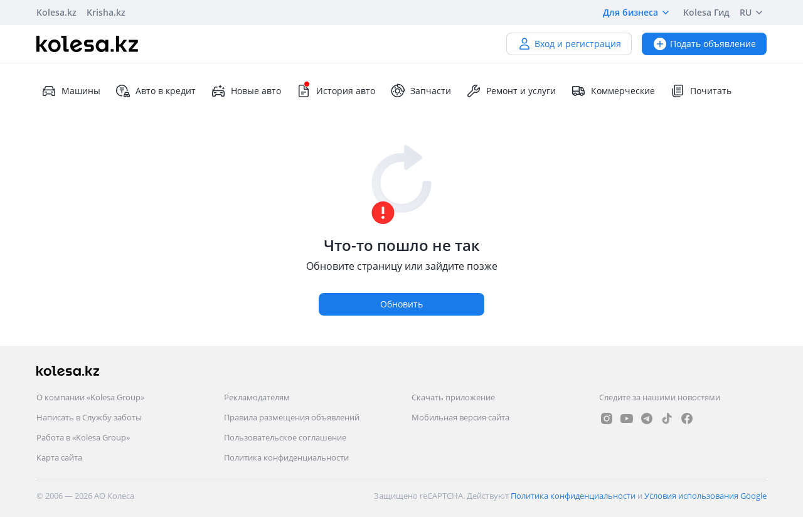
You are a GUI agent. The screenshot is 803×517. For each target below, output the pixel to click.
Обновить (401, 304)
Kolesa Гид (706, 12)
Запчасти (420, 91)
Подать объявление (704, 44)
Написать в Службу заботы (89, 417)
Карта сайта (59, 457)
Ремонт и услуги (511, 91)
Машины (70, 91)
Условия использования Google (705, 495)
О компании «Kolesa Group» (90, 397)
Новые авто (246, 91)
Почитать (700, 91)
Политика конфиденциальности (286, 457)
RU (753, 12)
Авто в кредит (155, 91)
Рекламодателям (257, 397)
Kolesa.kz (56, 12)
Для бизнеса (638, 12)
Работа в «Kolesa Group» (83, 437)
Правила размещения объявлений (291, 417)
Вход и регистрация (569, 44)
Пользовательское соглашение (285, 437)
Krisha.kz (106, 12)
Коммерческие (613, 91)
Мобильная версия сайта (460, 417)
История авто (335, 91)
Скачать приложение (453, 397)
